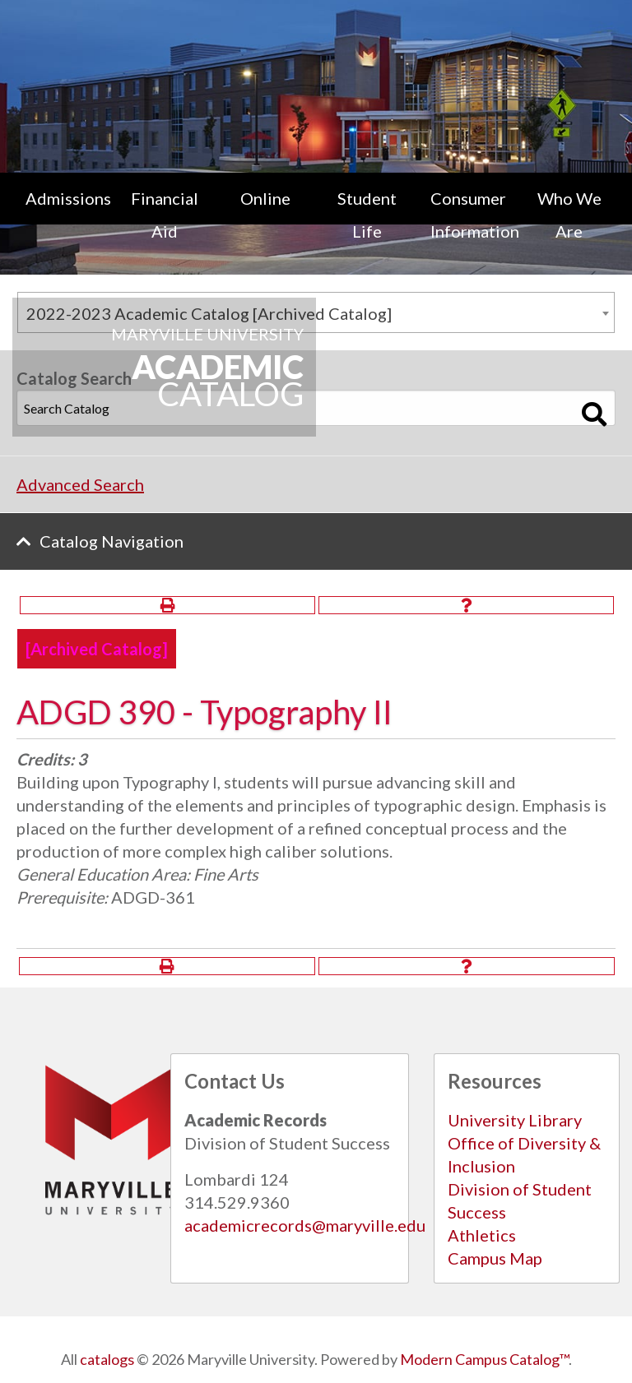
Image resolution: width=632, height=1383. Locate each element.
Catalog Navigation (112, 541)
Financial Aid (164, 214)
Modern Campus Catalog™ (484, 1359)
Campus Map (495, 1258)
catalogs (107, 1359)
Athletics (482, 1235)
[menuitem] (63, 215)
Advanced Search (80, 484)
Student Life (367, 214)
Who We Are (569, 214)
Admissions (68, 198)
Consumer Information (474, 214)
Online (265, 198)
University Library (515, 1120)
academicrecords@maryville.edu (304, 1225)
